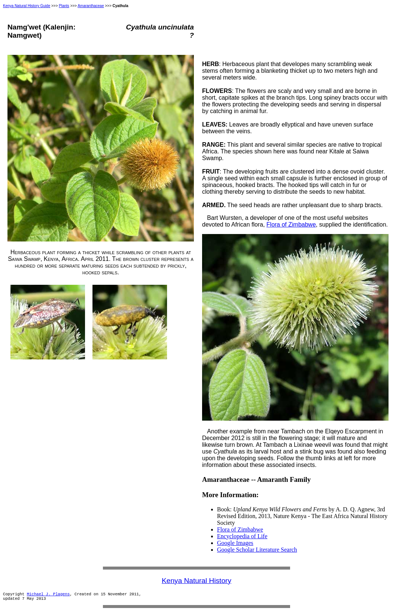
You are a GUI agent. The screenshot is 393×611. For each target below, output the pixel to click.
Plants (64, 6)
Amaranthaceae (91, 6)
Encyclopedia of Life (242, 536)
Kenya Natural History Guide (26, 6)
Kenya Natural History (197, 580)
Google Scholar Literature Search (257, 549)
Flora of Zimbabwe (291, 224)
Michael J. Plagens (48, 594)
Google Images (235, 543)
